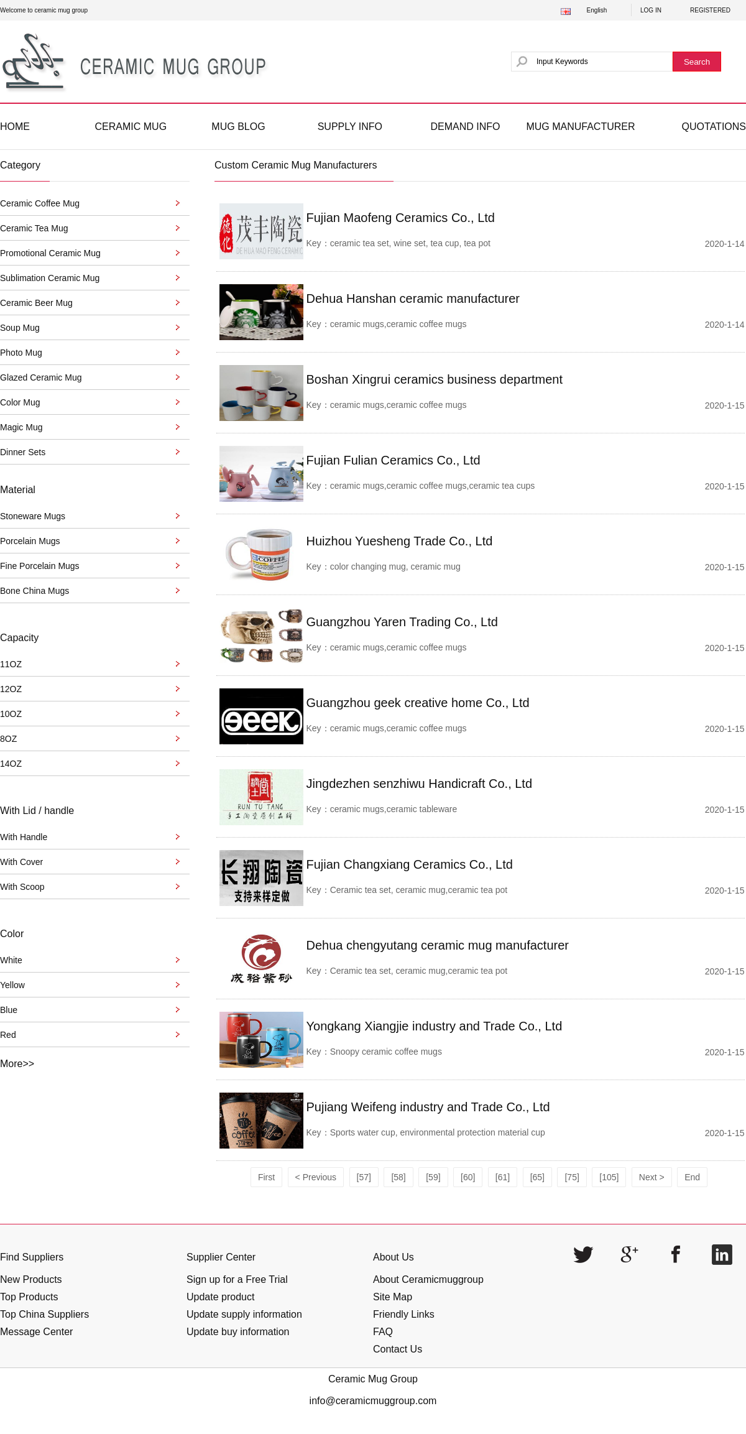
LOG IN (650, 10)
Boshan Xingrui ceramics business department (434, 379)
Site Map (392, 1297)
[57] (364, 1177)
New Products (31, 1279)
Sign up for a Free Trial (237, 1279)
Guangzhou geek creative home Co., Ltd (418, 703)
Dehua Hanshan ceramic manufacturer (413, 298)
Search (697, 62)
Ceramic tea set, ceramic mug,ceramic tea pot (419, 890)
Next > (652, 1177)
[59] (433, 1177)
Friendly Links (404, 1314)
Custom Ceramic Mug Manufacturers (295, 165)
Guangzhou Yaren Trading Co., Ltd (402, 622)
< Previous (316, 1177)
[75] (571, 1177)
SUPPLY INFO (350, 126)
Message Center (36, 1331)
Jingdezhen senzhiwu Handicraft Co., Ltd (419, 783)
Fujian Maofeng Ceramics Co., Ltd (400, 217)
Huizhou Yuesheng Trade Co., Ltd (399, 541)
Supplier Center (221, 1257)
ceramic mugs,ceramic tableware (394, 809)
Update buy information (237, 1331)
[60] (468, 1177)
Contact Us (397, 1349)
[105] (609, 1177)
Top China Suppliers (44, 1314)
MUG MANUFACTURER (580, 126)
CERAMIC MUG (131, 126)
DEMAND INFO (465, 126)
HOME (15, 126)
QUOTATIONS (714, 126)
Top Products (29, 1297)
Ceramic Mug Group (373, 1379)
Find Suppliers (31, 1257)
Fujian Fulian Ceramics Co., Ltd (393, 460)
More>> (17, 1063)
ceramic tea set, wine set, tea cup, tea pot (410, 243)
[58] (398, 1177)
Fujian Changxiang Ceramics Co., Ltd (409, 864)
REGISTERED (710, 10)
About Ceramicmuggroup (428, 1279)
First (266, 1177)
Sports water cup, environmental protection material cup (437, 1132)
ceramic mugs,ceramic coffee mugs (398, 324)
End (692, 1177)
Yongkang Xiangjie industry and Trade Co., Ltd (434, 1026)
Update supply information (244, 1314)
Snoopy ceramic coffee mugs (386, 1052)
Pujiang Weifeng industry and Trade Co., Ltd (428, 1107)
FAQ (383, 1331)
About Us (393, 1257)
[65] (537, 1177)
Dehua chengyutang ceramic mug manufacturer (437, 945)
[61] (502, 1177)
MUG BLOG (238, 126)
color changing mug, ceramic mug (395, 566)
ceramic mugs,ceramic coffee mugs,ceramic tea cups (432, 486)
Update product (220, 1297)
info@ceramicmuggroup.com (373, 1400)
